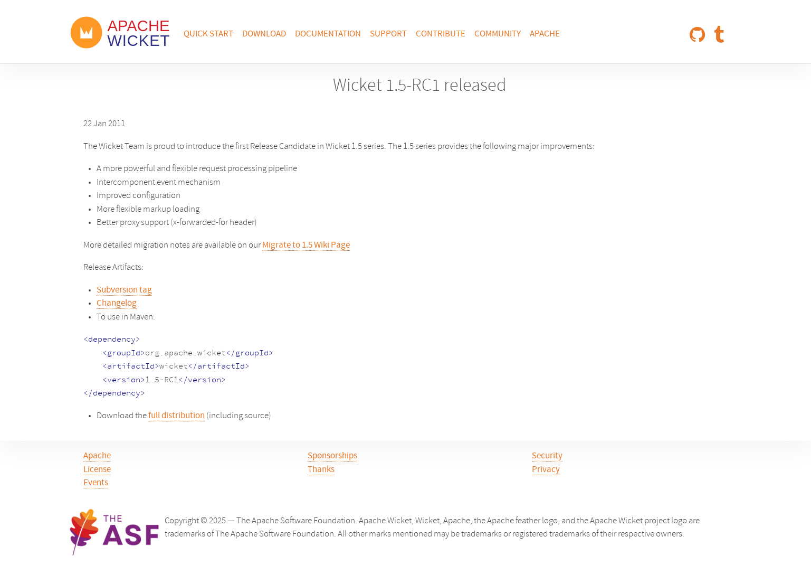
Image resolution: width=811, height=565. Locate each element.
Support (388, 34)
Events (95, 483)
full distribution (176, 416)
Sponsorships (332, 456)
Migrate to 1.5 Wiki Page (306, 245)
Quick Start (208, 34)
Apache (545, 34)
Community (497, 34)
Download (264, 34)
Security (547, 456)
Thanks (321, 470)
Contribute (440, 34)
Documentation (328, 34)
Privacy (546, 470)
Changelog (117, 303)
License (97, 470)
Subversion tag (124, 290)
